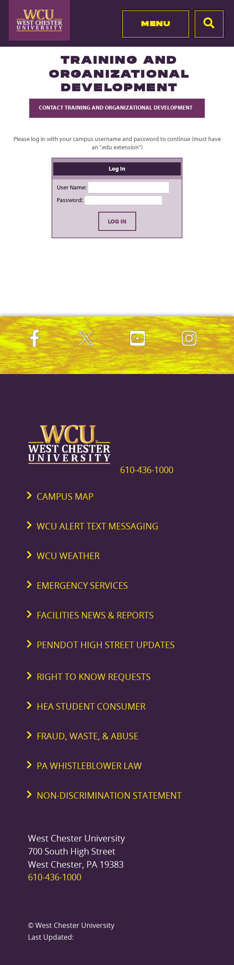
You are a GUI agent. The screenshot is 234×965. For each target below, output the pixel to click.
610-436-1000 (146, 470)
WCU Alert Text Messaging (97, 526)
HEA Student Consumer (91, 706)
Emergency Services (82, 585)
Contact (117, 107)
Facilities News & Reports (95, 615)
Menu (155, 23)
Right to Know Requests (94, 677)
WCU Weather (68, 556)
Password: (70, 200)
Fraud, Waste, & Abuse (87, 736)
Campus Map (65, 496)
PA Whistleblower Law (89, 766)
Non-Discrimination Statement (109, 795)
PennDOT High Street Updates (106, 645)
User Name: (71, 187)
